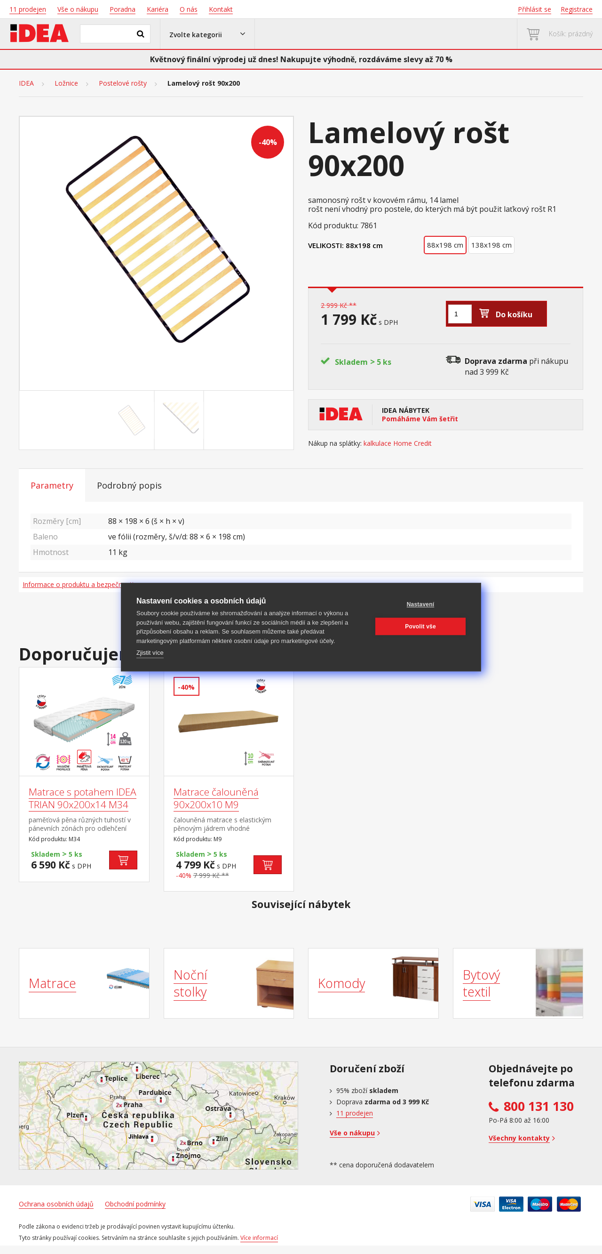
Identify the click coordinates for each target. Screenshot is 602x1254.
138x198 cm (491, 244)
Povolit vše (420, 626)
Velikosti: (326, 245)
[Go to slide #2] (181, 420)
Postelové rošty (123, 83)
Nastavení (421, 604)
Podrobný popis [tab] (129, 485)
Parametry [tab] (52, 485)
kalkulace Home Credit (398, 443)
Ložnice (66, 83)
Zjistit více (150, 652)
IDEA (26, 83)
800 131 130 (539, 1106)
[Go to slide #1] (131, 420)
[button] (207, 34)
